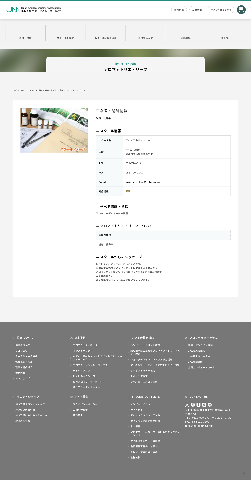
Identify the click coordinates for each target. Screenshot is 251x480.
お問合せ (197, 9)
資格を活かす (146, 33)
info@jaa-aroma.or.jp (199, 425)
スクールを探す (66, 33)
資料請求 (179, 9)
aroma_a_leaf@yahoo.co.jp (143, 182)
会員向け (226, 33)
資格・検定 (25, 33)
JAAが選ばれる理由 (106, 33)
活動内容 (186, 33)
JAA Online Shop (221, 9)
